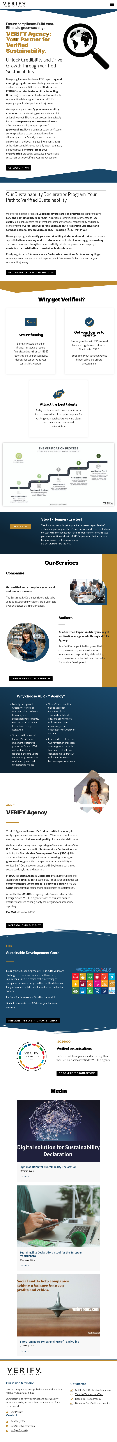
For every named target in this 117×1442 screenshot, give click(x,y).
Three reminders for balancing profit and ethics (49, 1343)
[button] (112, 4)
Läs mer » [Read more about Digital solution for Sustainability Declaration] (25, 1178)
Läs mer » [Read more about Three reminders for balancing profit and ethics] (25, 1353)
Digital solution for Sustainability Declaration (48, 1168)
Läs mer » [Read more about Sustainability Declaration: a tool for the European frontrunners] (25, 1267)
